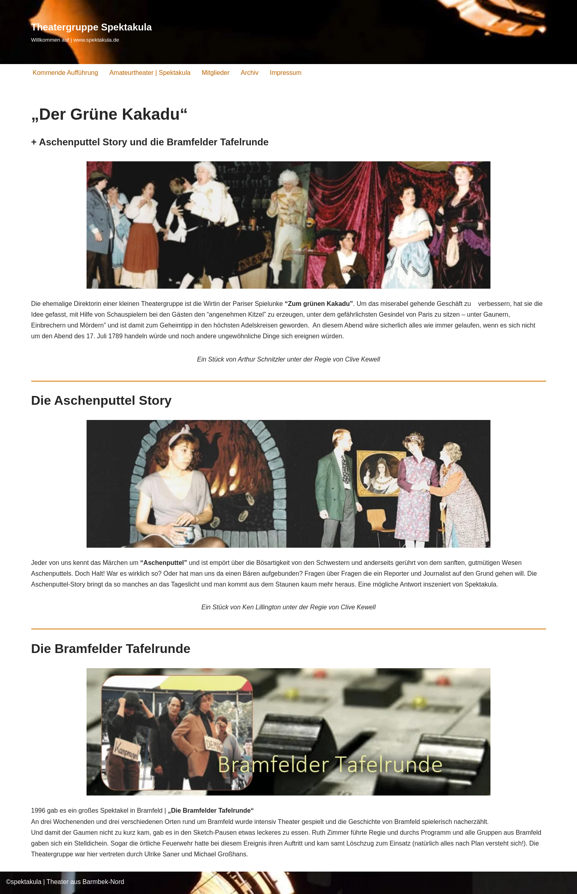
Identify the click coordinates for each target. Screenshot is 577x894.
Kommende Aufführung (65, 72)
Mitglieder (215, 72)
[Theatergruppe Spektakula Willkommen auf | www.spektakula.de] (91, 31)
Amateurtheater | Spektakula (150, 72)
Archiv (249, 72)
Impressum (285, 72)
